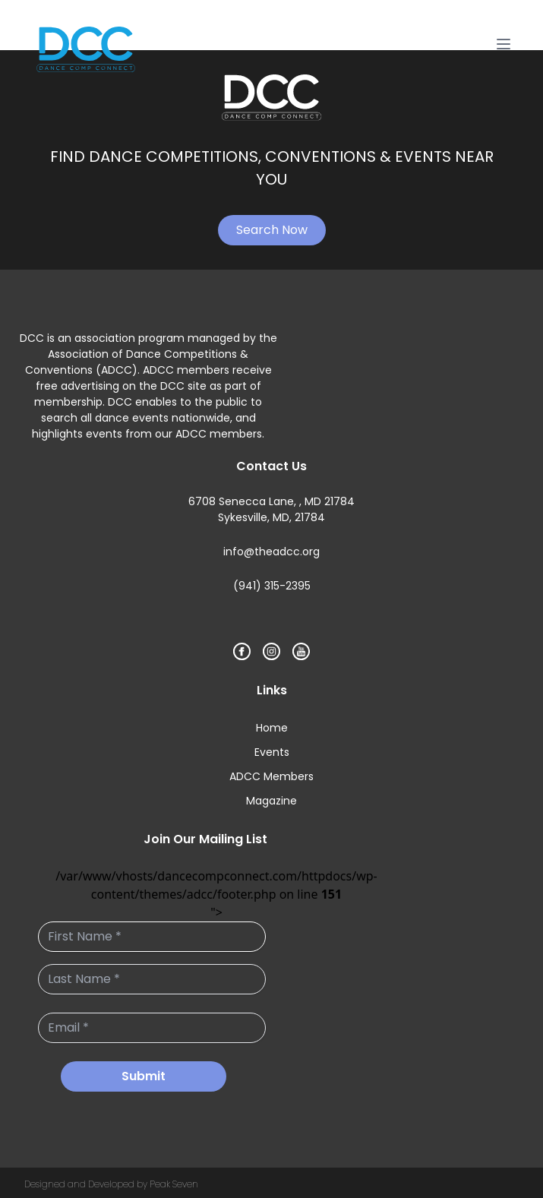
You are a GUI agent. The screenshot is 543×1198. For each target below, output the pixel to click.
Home (272, 727)
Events (271, 752)
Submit (144, 1076)
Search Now (272, 230)
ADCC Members (271, 776)
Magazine (271, 800)
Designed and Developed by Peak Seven (111, 1183)
